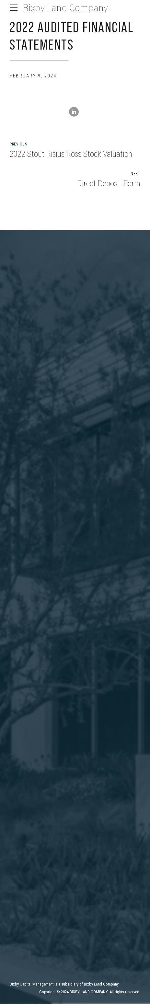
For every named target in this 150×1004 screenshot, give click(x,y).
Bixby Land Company (65, 8)
